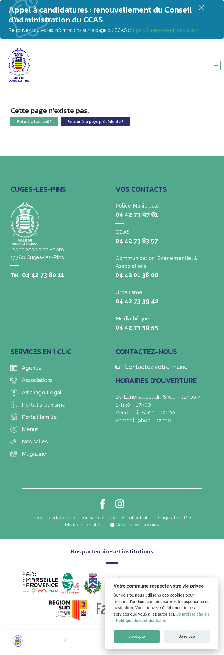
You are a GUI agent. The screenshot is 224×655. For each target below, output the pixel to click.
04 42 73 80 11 (43, 274)
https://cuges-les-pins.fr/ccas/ (164, 30)
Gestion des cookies (137, 524)
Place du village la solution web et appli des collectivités (92, 517)
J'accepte (137, 636)
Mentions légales (83, 524)
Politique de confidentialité (141, 620)
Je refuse (187, 636)
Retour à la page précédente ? (95, 122)
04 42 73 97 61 (137, 214)
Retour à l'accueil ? (34, 122)
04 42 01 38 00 (137, 274)
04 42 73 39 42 (137, 301)
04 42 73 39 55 (137, 327)
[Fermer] (201, 7)
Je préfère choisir (192, 614)
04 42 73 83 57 (137, 240)
